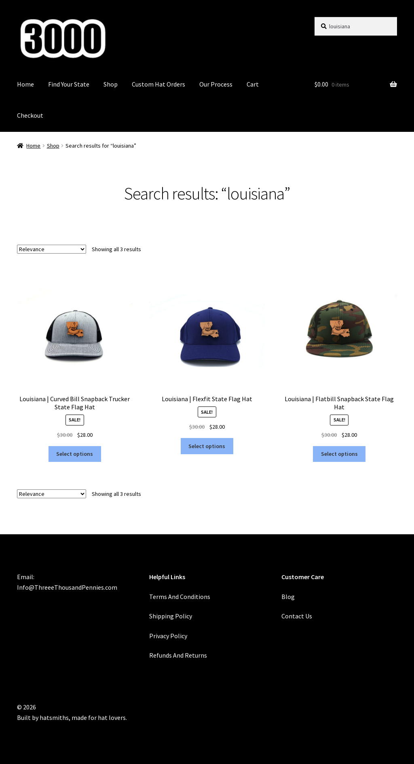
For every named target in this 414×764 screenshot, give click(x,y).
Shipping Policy (170, 616)
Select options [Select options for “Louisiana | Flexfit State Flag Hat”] (206, 446)
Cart (253, 84)
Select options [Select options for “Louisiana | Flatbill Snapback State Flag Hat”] (339, 453)
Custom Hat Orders (158, 84)
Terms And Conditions (179, 597)
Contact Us (296, 616)
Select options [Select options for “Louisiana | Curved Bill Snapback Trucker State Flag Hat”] (74, 453)
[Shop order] (51, 249)
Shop (111, 84)
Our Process (215, 84)
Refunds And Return (176, 655)
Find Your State (68, 84)
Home (25, 84)
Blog (288, 597)
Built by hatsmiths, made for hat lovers (71, 717)
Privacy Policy (168, 636)
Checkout (30, 115)
